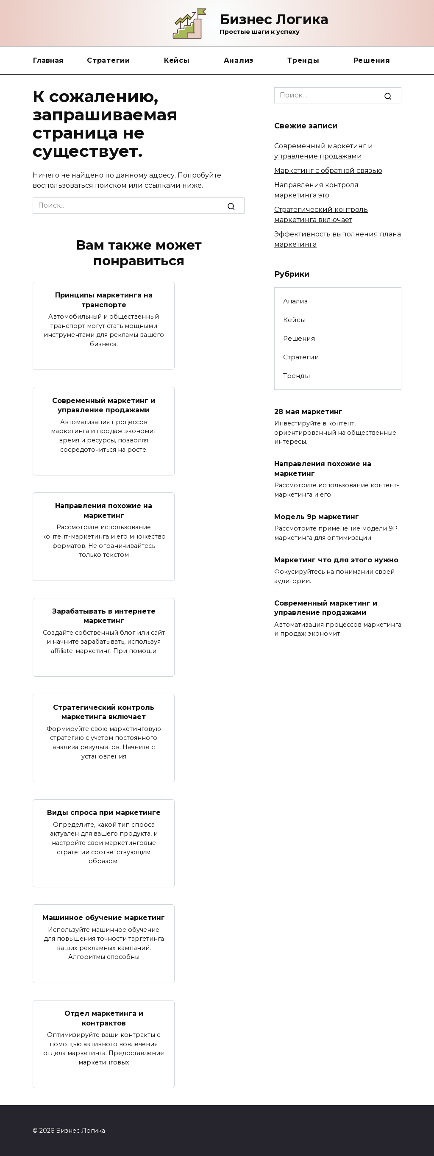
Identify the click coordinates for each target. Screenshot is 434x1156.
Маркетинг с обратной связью (328, 171)
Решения (371, 60)
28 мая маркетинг (308, 411)
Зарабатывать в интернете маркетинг (104, 615)
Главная (48, 60)
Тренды (303, 60)
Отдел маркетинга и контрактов (103, 1017)
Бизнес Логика (274, 19)
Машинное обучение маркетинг (103, 917)
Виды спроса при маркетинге (104, 812)
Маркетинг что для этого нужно (336, 560)
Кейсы (177, 60)
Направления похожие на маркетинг (103, 510)
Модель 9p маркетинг (316, 516)
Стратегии (108, 60)
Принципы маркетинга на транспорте (104, 299)
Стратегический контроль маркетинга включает (103, 711)
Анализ (239, 60)
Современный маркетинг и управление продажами (103, 405)
